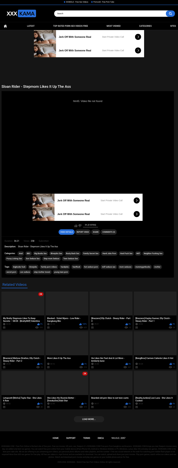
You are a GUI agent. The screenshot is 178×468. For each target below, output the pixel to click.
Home (5, 26)
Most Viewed (113, 26)
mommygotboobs (142, 267)
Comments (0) (108, 232)
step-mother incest (42, 272)
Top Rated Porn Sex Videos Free (70, 26)
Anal (21, 253)
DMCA (101, 438)
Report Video (83, 232)
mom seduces (125, 267)
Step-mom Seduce (51, 259)
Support (71, 438)
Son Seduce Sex (33, 259)
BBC (28, 253)
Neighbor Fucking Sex (153, 253)
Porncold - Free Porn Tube (103, 2)
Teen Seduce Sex (70, 259)
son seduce (25, 272)
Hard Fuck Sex (126, 253)
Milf (138, 253)
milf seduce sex (108, 267)
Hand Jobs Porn (109, 253)
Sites (173, 26)
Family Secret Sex (91, 253)
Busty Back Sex (72, 253)
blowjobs (33, 267)
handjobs (65, 267)
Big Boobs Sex (40, 253)
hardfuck (76, 267)
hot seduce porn (91, 267)
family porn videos (49, 267)
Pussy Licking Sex (14, 259)
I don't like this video (79, 225)
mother (157, 267)
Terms (86, 438)
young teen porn (61, 272)
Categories (145, 26)
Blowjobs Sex (56, 253)
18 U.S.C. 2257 (118, 438)
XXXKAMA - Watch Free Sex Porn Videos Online (86, 462)
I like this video (75, 225)
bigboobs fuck (19, 267)
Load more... (89, 419)
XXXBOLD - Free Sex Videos (77, 2)
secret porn (11, 272)
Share (96, 232)
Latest (31, 26)
